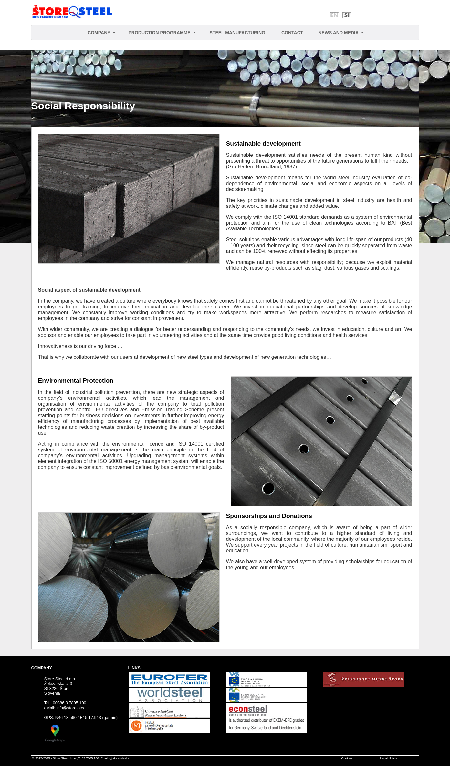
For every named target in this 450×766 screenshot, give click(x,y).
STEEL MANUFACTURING (237, 32)
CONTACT (292, 32)
